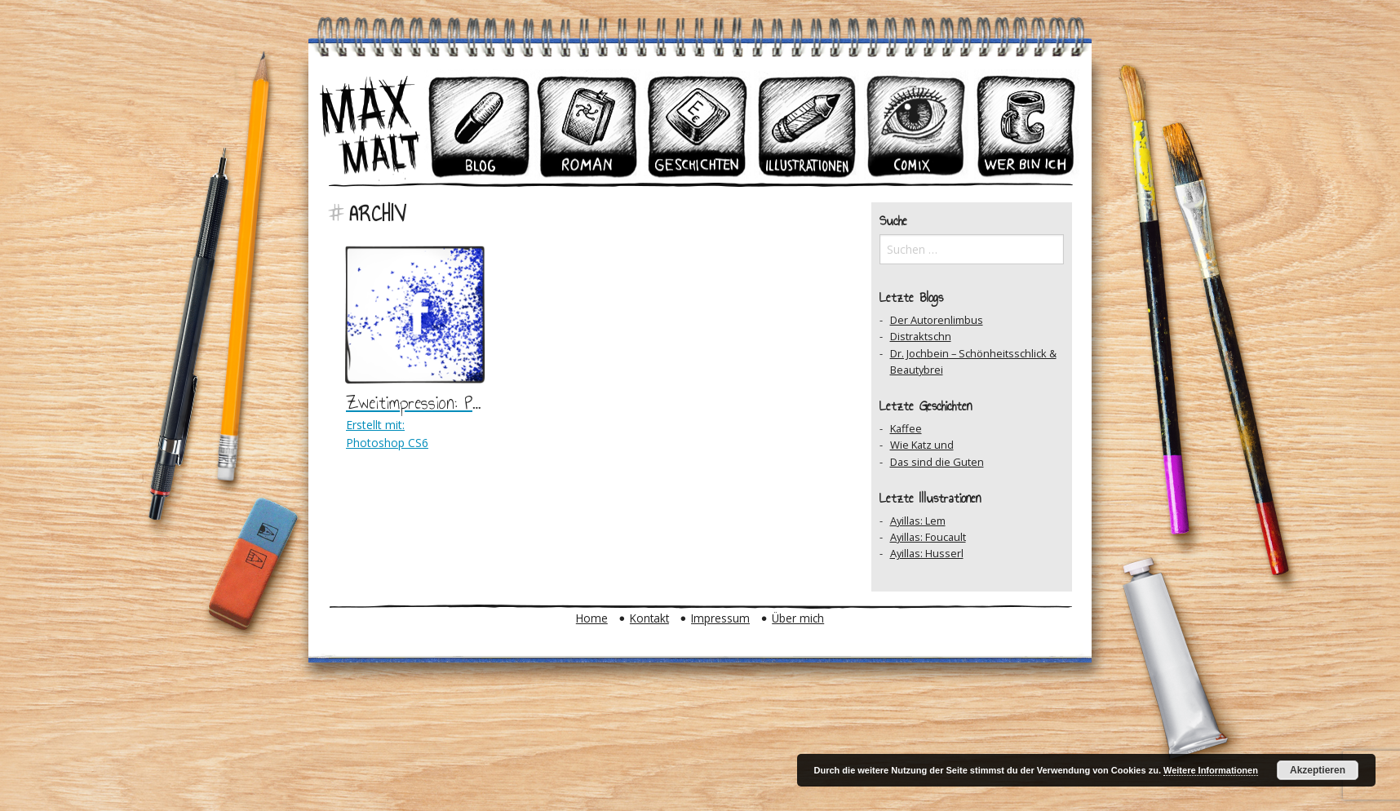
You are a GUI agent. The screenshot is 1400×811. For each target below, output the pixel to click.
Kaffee (906, 428)
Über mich (798, 618)
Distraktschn (920, 336)
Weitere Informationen (1210, 770)
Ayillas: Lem (918, 520)
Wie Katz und (922, 444)
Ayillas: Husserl (927, 553)
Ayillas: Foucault (928, 537)
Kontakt (649, 618)
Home (592, 618)
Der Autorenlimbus (936, 319)
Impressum (720, 618)
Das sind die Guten (937, 461)
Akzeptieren (1317, 770)
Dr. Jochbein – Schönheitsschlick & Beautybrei (973, 361)
